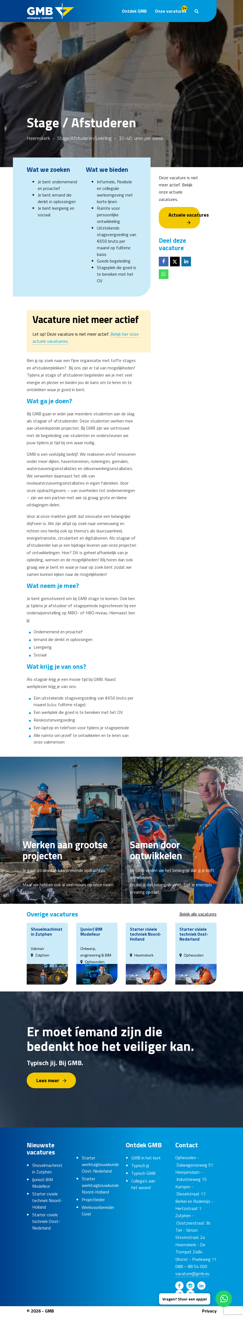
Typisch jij (140, 1165)
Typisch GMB (143, 1173)
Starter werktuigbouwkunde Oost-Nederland (100, 1164)
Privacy (209, 1310)
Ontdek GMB (134, 11)
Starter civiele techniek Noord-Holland (47, 1200)
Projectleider (93, 1199)
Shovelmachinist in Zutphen (47, 1168)
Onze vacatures (171, 9)
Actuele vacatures (184, 215)
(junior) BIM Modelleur (42, 1182)
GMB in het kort (146, 1157)
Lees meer (47, 1079)
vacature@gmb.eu (192, 1273)
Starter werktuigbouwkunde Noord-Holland (100, 1185)
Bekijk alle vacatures (198, 914)
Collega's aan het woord (143, 1184)
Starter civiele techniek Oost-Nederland (46, 1221)
